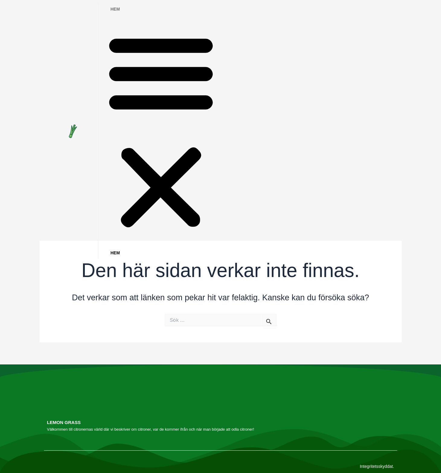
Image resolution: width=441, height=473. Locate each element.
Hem (115, 9)
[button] (161, 131)
